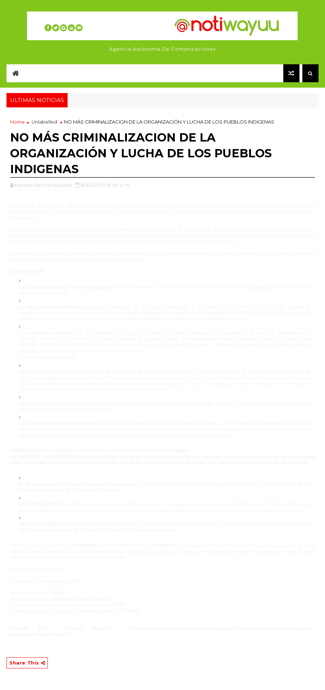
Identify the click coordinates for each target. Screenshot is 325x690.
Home (17, 122)
